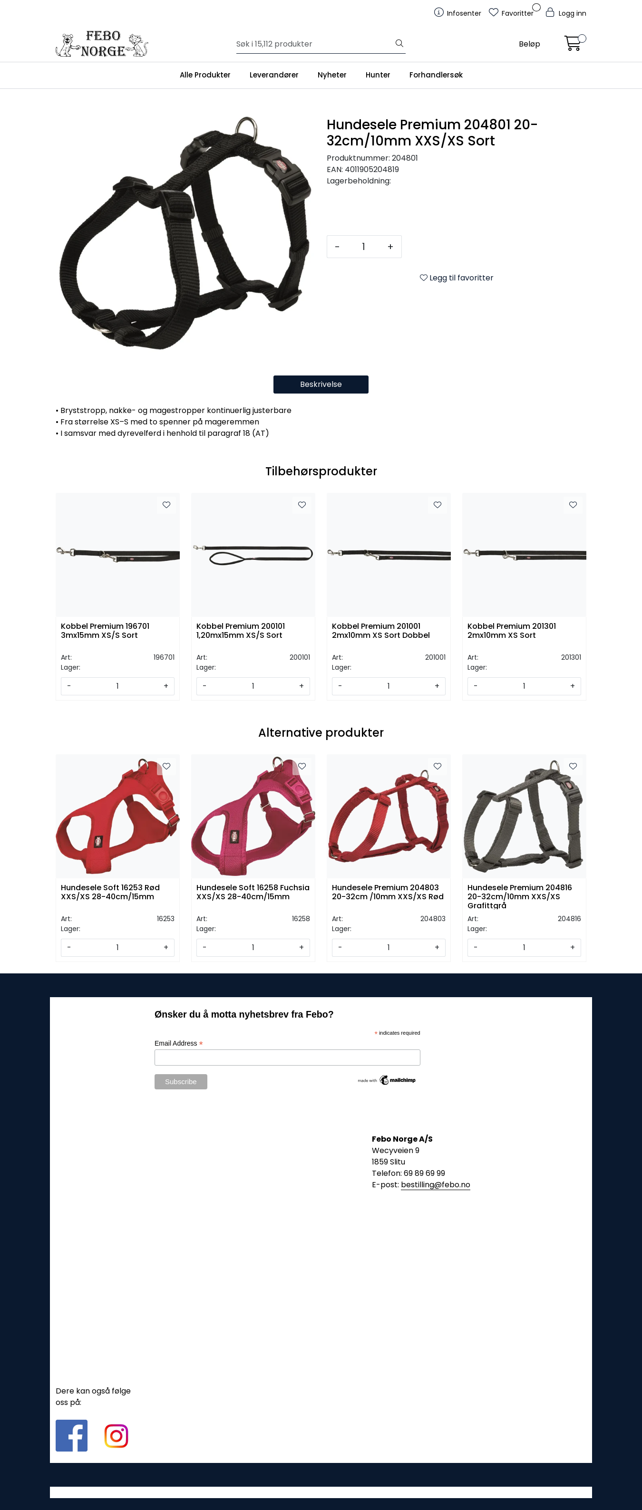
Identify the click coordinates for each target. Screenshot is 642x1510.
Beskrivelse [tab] (321, 384)
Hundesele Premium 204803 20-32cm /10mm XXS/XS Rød (388, 892)
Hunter (378, 75)
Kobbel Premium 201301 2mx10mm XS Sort (511, 631)
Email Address (179, 1043)
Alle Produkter (205, 75)
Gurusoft (321, 1492)
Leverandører (274, 75)
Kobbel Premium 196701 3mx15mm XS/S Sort (105, 631)
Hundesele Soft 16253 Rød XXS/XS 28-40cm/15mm (110, 892)
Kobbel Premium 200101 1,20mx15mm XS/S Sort (240, 631)
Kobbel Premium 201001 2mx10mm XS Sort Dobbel (381, 631)
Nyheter (332, 75)
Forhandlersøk (436, 75)
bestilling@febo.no (435, 1184)
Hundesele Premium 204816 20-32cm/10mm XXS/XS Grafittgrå (519, 896)
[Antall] (363, 246)
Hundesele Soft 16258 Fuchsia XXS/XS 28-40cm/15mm (253, 892)
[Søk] (315, 44)
